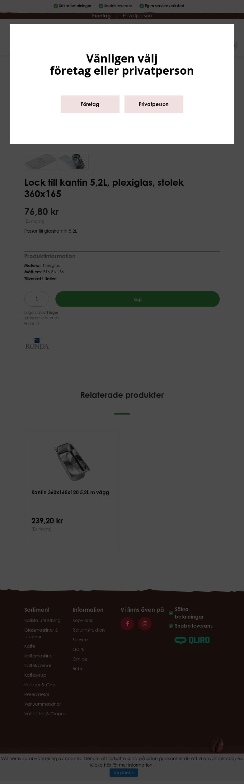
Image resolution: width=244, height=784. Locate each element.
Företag (90, 104)
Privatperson (154, 104)
